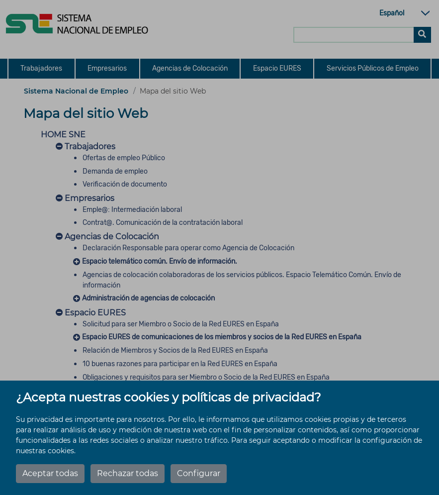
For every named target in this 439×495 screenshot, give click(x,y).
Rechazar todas (127, 473)
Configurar (198, 473)
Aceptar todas (50, 473)
